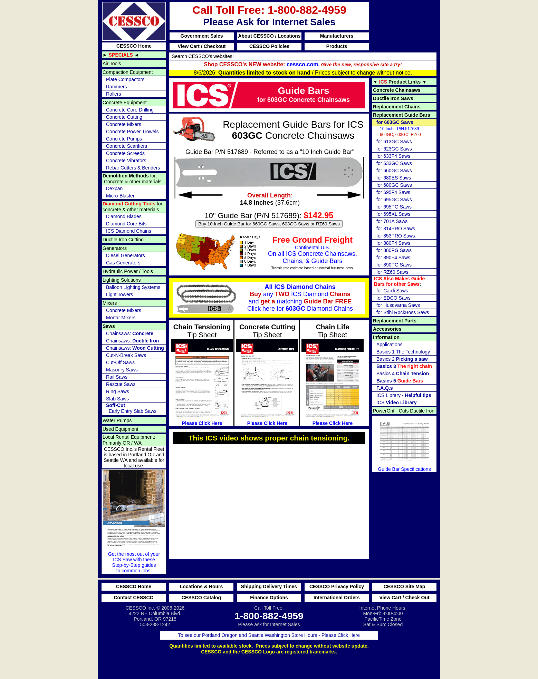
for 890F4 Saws (393, 257)
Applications (389, 344)
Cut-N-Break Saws (126, 355)
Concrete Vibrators (126, 160)
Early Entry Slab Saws (131, 408)
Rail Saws (116, 377)
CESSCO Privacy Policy (336, 586)
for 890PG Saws (394, 265)
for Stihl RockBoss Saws (402, 312)
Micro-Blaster (120, 195)
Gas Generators (123, 262)
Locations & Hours (201, 586)
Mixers (110, 303)
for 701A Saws (391, 221)
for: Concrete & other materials (132, 178)
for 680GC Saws (394, 185)
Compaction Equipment (128, 72)
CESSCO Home (134, 46)
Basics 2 (402, 359)
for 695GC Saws (394, 199)
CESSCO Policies (269, 46)
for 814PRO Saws (395, 228)
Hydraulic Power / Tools (128, 271)
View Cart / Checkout (201, 46)
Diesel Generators (125, 255)
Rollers (113, 94)
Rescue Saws (121, 384)
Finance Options (269, 597)
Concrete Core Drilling (130, 110)
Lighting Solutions (122, 280)
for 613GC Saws (394, 141)
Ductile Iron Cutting (123, 239)
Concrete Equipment (125, 102)
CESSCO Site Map (404, 586)
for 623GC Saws (394, 149)
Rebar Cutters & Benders (133, 168)
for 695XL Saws (393, 214)
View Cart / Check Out (404, 597)
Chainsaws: (129, 333)
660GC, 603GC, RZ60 (400, 131)
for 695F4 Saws (393, 192)
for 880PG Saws (394, 250)
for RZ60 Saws (392, 272)
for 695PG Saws (394, 207)
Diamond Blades (124, 216)
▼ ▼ (400, 82)
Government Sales (202, 36)
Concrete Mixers (123, 124)
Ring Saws (117, 391)
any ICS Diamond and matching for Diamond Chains (263, 298)
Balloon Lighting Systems (133, 287)
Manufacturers (336, 36)
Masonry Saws (122, 369)
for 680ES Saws (393, 178)
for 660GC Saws (394, 170)
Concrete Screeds (125, 153)
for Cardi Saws (392, 290)
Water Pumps (117, 420)
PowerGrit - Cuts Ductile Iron (403, 411)
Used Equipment (120, 429)
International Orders (337, 597)
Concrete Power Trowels (132, 131)
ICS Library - (403, 395)
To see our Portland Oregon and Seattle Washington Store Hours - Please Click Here (269, 635)
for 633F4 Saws (393, 156)
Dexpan (114, 188)
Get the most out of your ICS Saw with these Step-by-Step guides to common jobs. (134, 521)
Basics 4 (402, 373)
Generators (115, 248)
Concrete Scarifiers (126, 146)
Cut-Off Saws (120, 362)
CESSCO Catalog (201, 597)
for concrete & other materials (132, 206)
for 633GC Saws (394, 163)
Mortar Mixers (121, 317)
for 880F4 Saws (393, 243)
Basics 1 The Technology (403, 352)
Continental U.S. (265, 252)
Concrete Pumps (124, 139)
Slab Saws (117, 398)
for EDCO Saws (393, 298)
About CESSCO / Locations (269, 36)
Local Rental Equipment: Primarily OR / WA (129, 440)
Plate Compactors (125, 79)
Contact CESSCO (133, 597)
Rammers (116, 86)
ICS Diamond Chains (128, 231)
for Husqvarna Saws (398, 305)
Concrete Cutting (124, 117)
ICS (396, 402)
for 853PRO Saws (395, 236)
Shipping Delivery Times (269, 586)
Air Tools (112, 63)
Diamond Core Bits (126, 223)
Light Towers (119, 294)
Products (336, 46)
